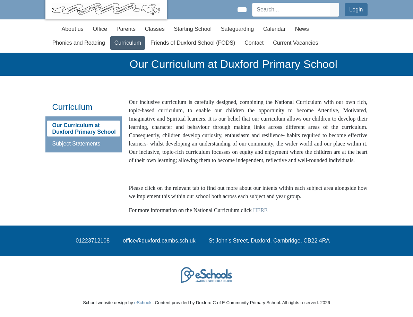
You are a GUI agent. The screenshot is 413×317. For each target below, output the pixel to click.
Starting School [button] (193, 29)
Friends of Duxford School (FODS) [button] (192, 43)
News (302, 29)
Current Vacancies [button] (295, 43)
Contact (254, 43)
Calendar (274, 29)
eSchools (143, 302)
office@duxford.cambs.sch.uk (159, 241)
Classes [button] (155, 29)
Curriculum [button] (127, 43)
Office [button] (100, 29)
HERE (260, 210)
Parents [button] (126, 29)
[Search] (291, 9)
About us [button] (73, 29)
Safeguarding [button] (237, 29)
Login (356, 9)
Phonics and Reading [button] (78, 43)
